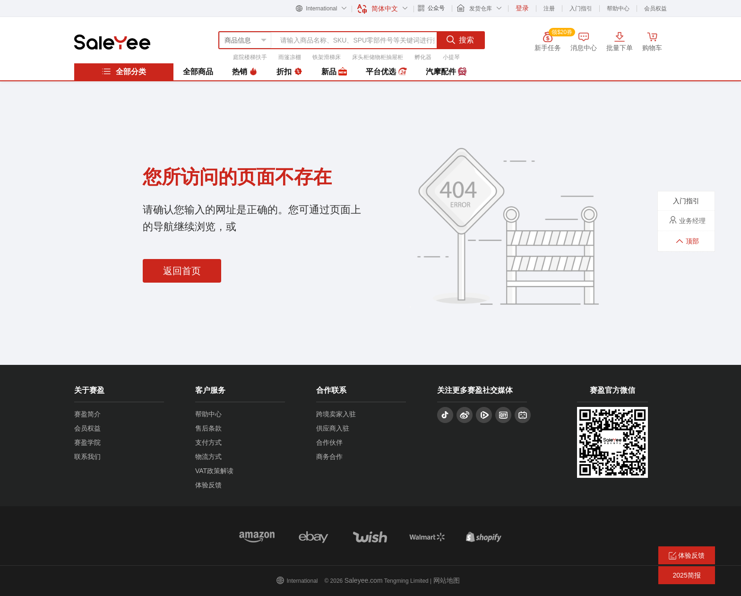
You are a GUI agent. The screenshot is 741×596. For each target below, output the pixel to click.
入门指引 (580, 8)
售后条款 (208, 428)
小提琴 (451, 57)
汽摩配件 (446, 72)
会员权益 (655, 8)
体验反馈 (208, 485)
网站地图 (446, 580)
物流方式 (208, 456)
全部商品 (198, 72)
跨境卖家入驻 (336, 414)
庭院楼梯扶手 (250, 57)
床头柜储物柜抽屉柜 (377, 57)
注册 (549, 8)
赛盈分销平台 (112, 42)
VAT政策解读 (214, 471)
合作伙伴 (329, 442)
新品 (334, 72)
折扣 (289, 72)
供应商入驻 (332, 428)
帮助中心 (618, 8)
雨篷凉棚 (289, 57)
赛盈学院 (87, 442)
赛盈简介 (87, 414)
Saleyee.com (364, 580)
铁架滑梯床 (326, 57)
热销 (245, 72)
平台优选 (386, 72)
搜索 (460, 39)
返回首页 (182, 271)
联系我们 (87, 456)
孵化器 (422, 57)
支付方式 (208, 442)
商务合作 (329, 456)
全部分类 (124, 71)
